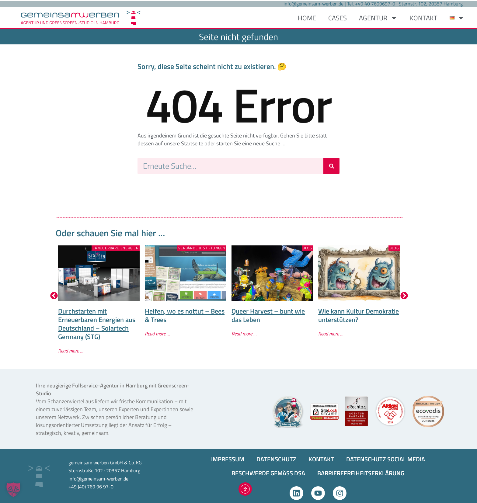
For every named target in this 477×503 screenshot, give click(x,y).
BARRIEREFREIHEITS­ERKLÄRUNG (360, 473)
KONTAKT (423, 18)
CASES (337, 18)
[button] (54, 295)
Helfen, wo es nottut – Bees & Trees (185, 315)
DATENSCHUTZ (276, 459)
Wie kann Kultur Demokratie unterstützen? (358, 315)
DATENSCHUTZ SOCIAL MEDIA (385, 459)
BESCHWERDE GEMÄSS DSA (268, 473)
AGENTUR (378, 18)
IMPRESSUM (227, 459)
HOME (307, 18)
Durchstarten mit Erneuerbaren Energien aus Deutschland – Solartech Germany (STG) (96, 324)
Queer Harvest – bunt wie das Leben (268, 315)
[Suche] (331, 166)
